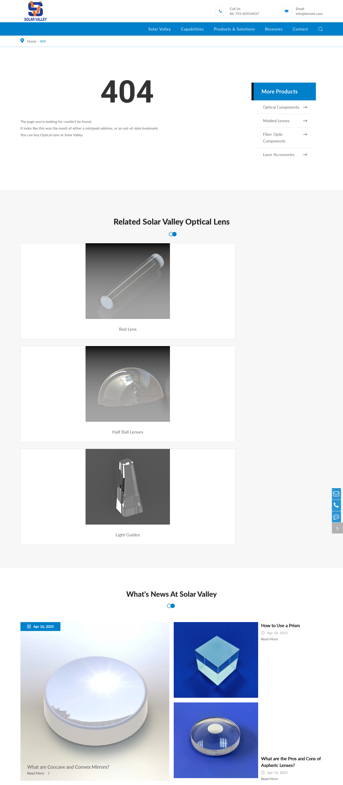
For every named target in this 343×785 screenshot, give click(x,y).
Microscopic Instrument (207, 635)
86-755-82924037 (244, 13)
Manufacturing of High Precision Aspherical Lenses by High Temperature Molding (62, 658)
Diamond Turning (33, 670)
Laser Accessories (286, 154)
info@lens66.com (309, 13)
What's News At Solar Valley (171, 393)
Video (251, 635)
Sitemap (203, 777)
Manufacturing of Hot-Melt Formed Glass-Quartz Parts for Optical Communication (63, 613)
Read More (35, 549)
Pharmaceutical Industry (207, 627)
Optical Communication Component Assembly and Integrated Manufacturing (59, 707)
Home (31, 41)
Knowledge (256, 627)
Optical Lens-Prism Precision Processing (51, 687)
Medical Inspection (203, 618)
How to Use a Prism (253, 426)
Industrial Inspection (204, 644)
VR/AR (194, 661)
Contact (300, 31)
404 (43, 41)
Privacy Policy (228, 777)
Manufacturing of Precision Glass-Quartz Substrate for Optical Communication (62, 643)
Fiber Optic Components (286, 137)
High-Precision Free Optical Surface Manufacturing (60, 679)
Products (139, 600)
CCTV (193, 669)
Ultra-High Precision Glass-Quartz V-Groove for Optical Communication (63, 628)
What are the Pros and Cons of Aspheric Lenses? (273, 537)
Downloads (256, 610)
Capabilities (192, 31)
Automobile (198, 610)
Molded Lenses (286, 120)
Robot (193, 652)
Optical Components (286, 107)
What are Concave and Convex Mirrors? (70, 542)
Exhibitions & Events (263, 618)
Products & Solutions (234, 31)
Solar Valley (159, 31)
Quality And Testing (35, 719)
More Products (279, 91)
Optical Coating (32, 696)
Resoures (274, 31)
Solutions (198, 600)
